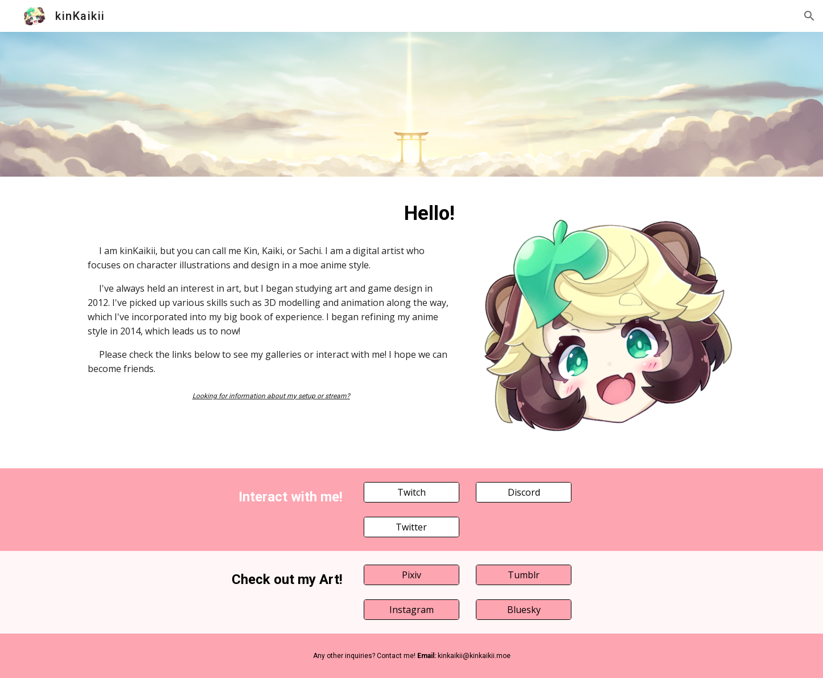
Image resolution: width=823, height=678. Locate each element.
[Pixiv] (411, 574)
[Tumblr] (523, 574)
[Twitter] (411, 527)
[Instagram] (411, 609)
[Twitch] (411, 492)
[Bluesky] (523, 609)
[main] (271, 213)
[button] (809, 16)
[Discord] (523, 492)
